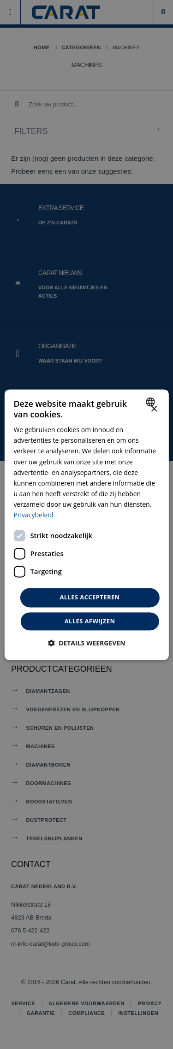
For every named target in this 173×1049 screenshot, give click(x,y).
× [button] (153, 409)
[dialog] (86, 524)
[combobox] (151, 401)
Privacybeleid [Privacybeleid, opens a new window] (33, 514)
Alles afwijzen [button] (90, 621)
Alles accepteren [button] (89, 597)
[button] (86, 643)
